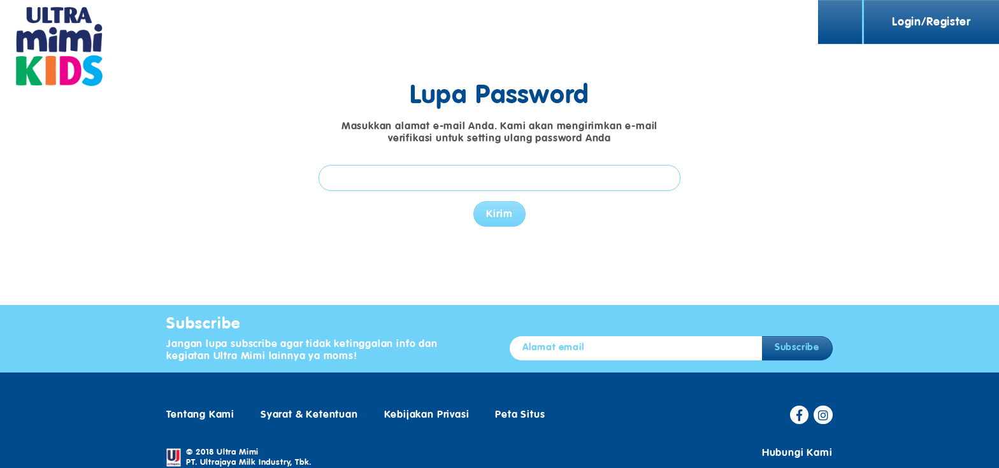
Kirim (499, 208)
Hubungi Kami (797, 442)
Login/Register (931, 22)
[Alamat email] (636, 338)
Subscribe (797, 337)
